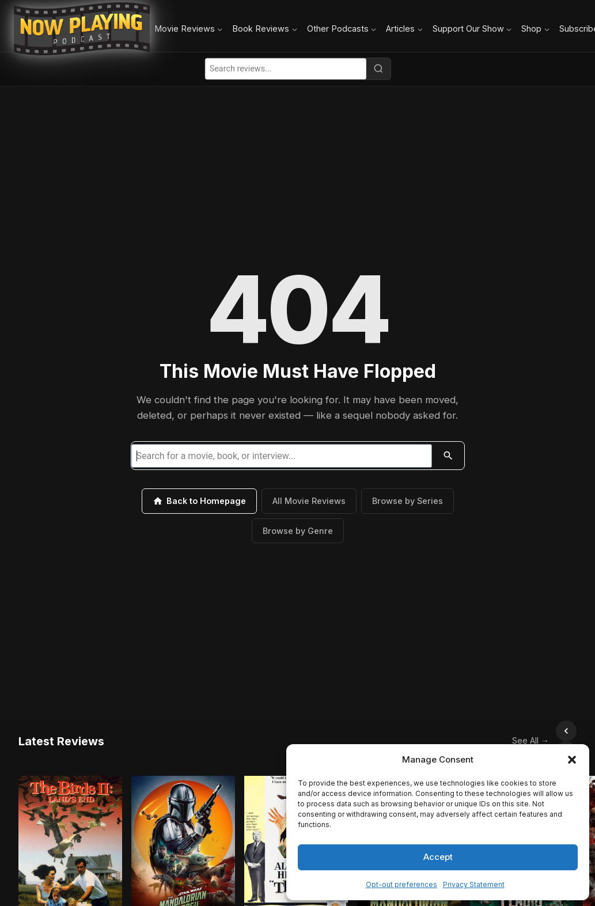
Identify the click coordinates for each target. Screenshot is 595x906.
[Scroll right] (566, 731)
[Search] (378, 68)
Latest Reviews (61, 731)
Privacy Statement (474, 884)
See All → (505, 730)
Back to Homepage (199, 501)
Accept (438, 856)
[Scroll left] (540, 731)
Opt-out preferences (401, 884)
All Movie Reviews (309, 501)
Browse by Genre (298, 531)
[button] (572, 759)
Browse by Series (407, 501)
